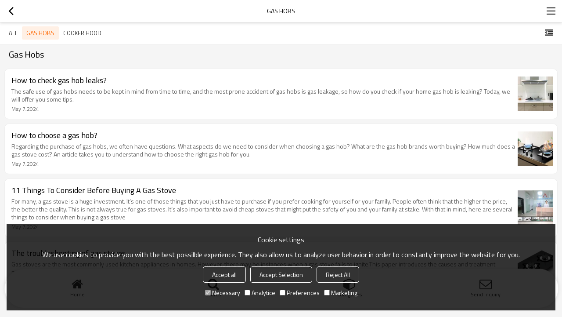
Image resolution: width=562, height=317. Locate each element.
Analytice (260, 292)
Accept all (224, 274)
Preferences (300, 292)
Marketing (340, 292)
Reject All (338, 274)
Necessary (222, 292)
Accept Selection (281, 274)
